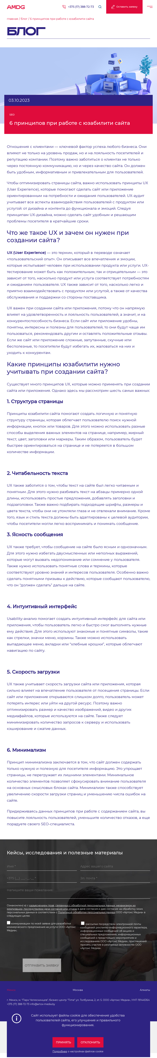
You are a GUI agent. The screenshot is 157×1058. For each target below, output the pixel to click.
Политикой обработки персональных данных (86, 916)
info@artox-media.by (42, 1009)
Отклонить (90, 1042)
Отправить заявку (42, 969)
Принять (63, 1042)
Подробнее (60, 1051)
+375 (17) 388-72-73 (81, 6)
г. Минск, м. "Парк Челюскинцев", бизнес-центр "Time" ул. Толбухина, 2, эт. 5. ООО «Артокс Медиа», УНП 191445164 (78, 1005)
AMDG (16, 6)
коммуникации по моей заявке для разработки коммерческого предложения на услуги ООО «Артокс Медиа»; (41, 930)
